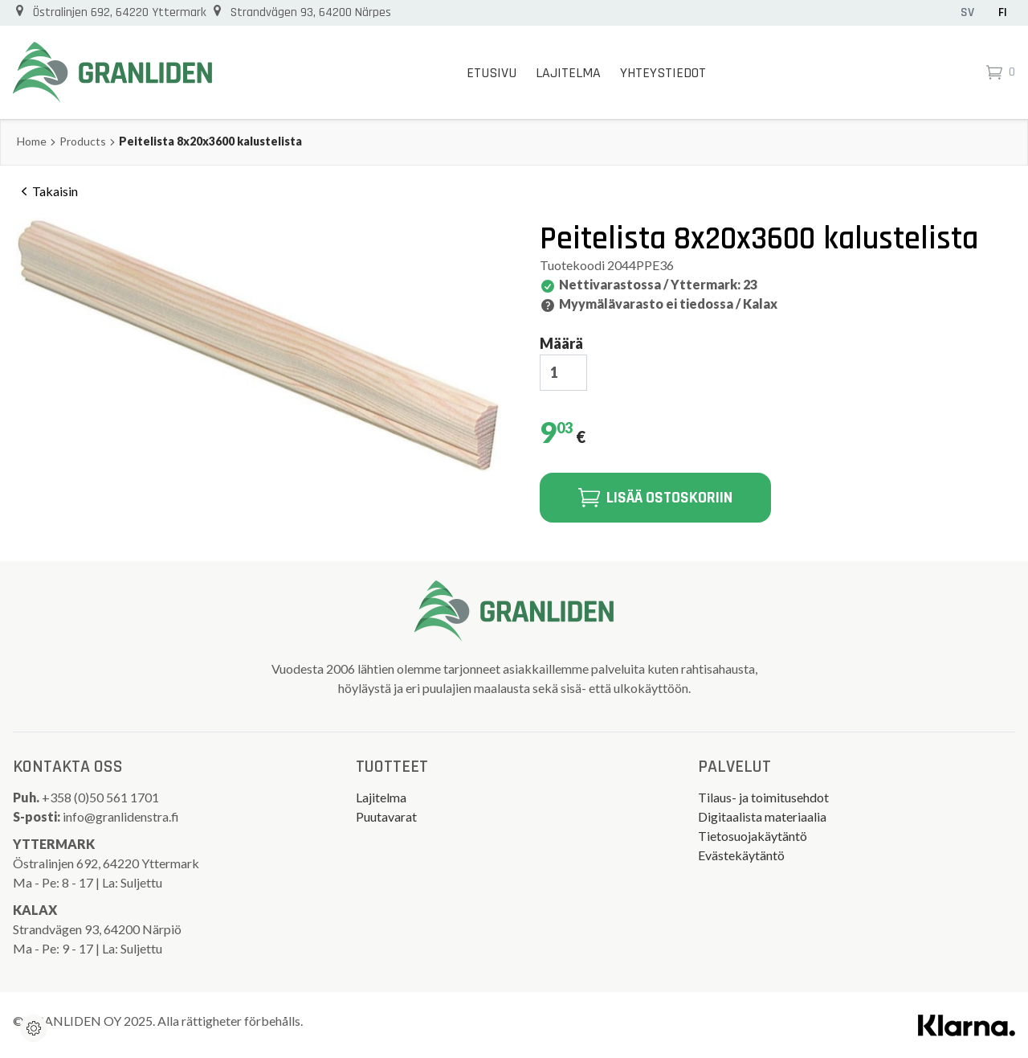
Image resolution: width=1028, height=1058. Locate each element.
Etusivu (491, 73)
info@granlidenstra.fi (121, 816)
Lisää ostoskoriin (655, 497)
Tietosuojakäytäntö (752, 835)
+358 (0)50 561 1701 (101, 797)
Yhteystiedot (663, 73)
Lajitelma (568, 73)
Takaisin (47, 191)
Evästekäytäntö (741, 855)
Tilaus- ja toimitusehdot (763, 797)
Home (32, 141)
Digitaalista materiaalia (762, 816)
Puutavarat (386, 816)
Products (82, 141)
